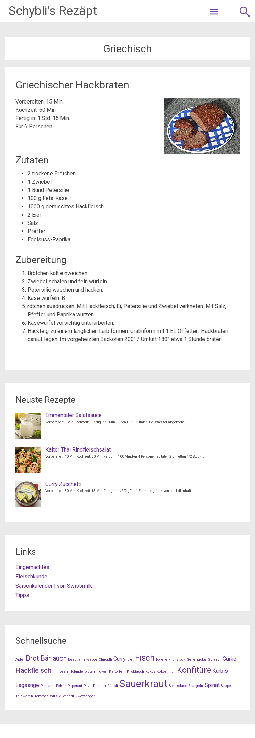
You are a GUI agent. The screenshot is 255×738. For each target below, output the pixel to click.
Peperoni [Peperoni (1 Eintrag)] (75, 686)
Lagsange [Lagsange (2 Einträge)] (27, 685)
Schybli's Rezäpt (53, 11)
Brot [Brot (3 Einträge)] (32, 658)
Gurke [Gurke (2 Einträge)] (229, 658)
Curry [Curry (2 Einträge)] (119, 658)
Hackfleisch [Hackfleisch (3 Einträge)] (33, 670)
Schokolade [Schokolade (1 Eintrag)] (178, 686)
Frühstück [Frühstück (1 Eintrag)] (177, 659)
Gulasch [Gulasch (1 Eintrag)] (214, 659)
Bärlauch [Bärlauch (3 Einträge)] (54, 658)
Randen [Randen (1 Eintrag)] (99, 686)
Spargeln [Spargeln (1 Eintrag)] (196, 686)
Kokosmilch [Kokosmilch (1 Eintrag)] (166, 671)
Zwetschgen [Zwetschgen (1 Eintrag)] (85, 696)
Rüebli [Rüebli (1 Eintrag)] (112, 686)
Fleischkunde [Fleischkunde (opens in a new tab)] (31, 576)
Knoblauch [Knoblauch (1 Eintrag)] (135, 671)
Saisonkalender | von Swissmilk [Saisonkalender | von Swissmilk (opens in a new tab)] (53, 586)
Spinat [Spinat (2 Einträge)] (212, 685)
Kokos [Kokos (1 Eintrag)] (150, 671)
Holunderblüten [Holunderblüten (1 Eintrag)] (82, 671)
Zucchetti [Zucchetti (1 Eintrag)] (66, 696)
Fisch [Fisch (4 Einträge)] (145, 658)
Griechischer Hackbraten (72, 85)
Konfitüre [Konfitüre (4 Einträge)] (194, 670)
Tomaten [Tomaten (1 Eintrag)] (41, 696)
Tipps (22, 595)
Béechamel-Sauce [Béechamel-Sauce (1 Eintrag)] (82, 659)
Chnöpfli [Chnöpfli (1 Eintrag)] (105, 659)
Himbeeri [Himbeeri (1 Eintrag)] (60, 671)
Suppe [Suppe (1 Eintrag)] (226, 686)
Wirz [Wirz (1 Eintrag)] (53, 696)
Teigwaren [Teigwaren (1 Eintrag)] (24, 696)
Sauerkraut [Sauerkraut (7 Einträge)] (143, 684)
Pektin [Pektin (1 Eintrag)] (61, 686)
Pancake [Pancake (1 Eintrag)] (48, 686)
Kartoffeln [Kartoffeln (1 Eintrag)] (117, 671)
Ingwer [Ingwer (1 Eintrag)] (102, 671)
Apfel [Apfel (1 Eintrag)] (19, 659)
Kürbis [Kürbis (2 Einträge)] (220, 671)
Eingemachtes (32, 567)
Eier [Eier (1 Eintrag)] (130, 659)
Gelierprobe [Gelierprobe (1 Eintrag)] (196, 659)
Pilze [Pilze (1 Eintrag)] (88, 686)
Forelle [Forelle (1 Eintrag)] (161, 659)
